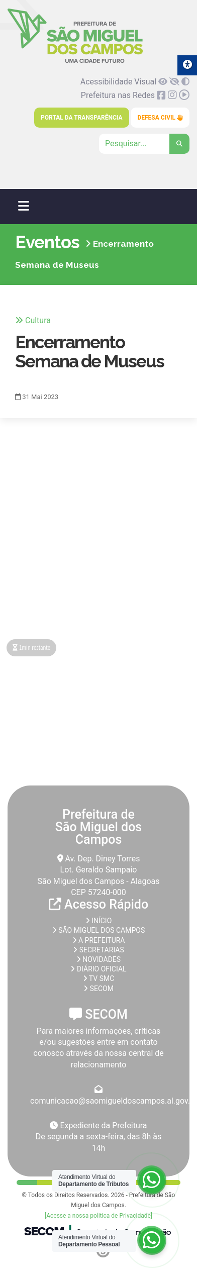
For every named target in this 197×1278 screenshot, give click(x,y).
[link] (75, 61)
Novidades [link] (98, 959)
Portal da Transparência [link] (81, 117)
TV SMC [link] (99, 978)
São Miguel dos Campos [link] (98, 930)
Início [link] (98, 921)
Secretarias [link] (98, 950)
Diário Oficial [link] (98, 969)
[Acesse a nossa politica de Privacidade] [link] (98, 1215)
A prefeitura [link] (98, 940)
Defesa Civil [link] (160, 117)
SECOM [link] (98, 989)
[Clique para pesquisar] (144, 144)
